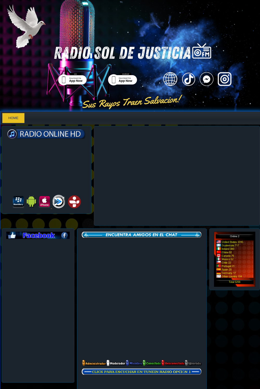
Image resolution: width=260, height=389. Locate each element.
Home (13, 118)
